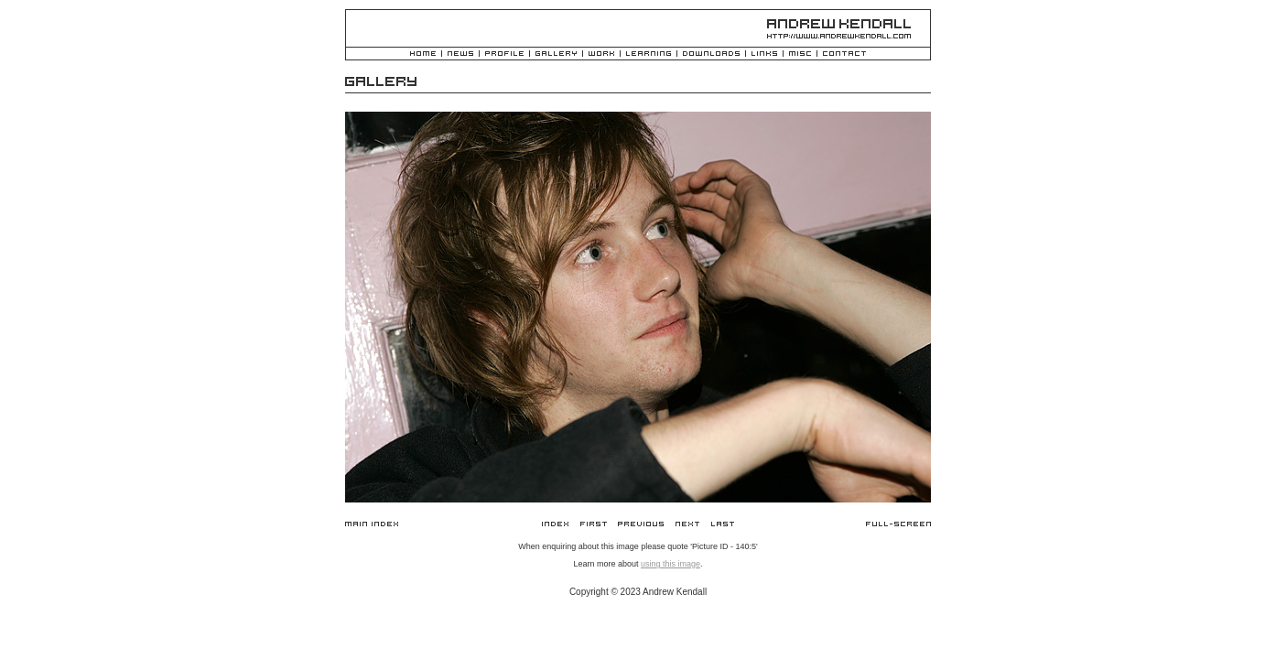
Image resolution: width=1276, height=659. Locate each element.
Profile (504, 54)
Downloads (711, 54)
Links (764, 54)
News (460, 54)
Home (423, 54)
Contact (844, 54)
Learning (648, 54)
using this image (670, 563)
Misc (800, 54)
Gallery (556, 54)
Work (601, 54)
